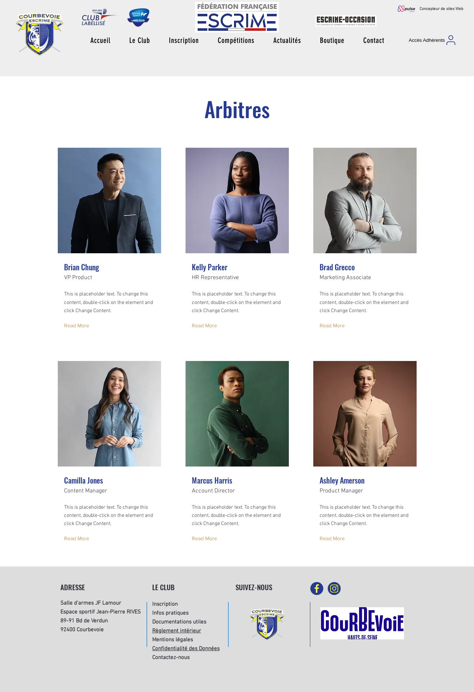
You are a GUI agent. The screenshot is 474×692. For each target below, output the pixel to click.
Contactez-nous (171, 657)
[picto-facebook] (316, 588)
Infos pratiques (170, 613)
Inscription (165, 604)
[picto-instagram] (334, 588)
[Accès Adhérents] (433, 40)
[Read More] (78, 326)
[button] (139, 40)
